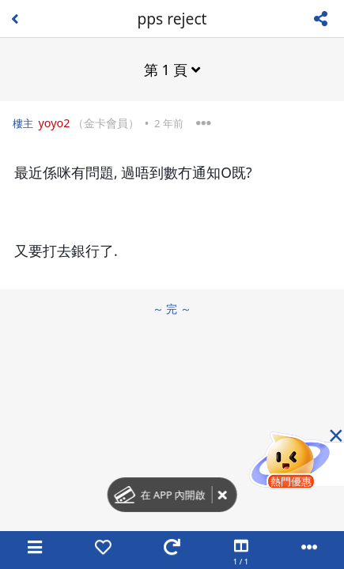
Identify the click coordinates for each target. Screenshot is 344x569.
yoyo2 (54, 122)
